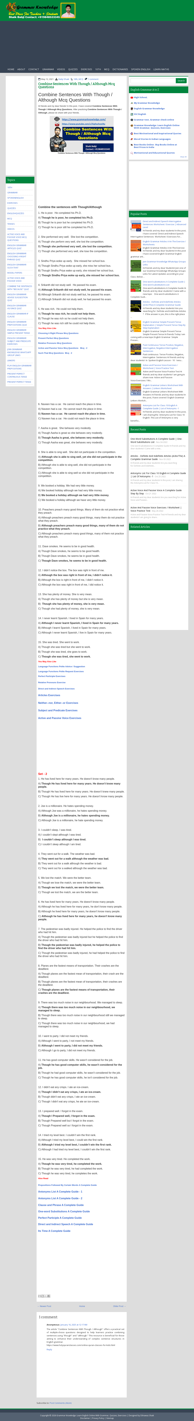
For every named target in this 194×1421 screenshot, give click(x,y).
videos (11, 229)
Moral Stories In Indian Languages (152, 139)
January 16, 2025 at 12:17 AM (73, 1324)
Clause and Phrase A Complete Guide (61, 1205)
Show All (183, 157)
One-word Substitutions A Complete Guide (64, 1211)
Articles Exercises (49, 695)
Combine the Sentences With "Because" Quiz (19, 288)
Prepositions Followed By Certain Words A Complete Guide (67, 1185)
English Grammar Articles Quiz (16, 247)
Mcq (106, 69)
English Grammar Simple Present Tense (18, 331)
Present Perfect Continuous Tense (17, 375)
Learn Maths (161, 69)
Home (11, 69)
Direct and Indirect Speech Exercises (56, 688)
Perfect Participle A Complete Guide (60, 1217)
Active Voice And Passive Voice (16, 279)
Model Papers (14, 272)
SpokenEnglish (15, 197)
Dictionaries (120, 69)
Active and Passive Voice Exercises (59, 718)
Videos (61, 69)
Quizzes (73, 69)
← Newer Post (44, 1306)
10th (98, 69)
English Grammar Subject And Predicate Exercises (19, 341)
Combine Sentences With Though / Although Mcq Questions (76, 85)
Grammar (48, 69)
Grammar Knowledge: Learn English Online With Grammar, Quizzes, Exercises (156, 126)
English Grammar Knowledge (149, 108)
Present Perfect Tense (19, 381)
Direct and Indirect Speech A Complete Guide (65, 1224)
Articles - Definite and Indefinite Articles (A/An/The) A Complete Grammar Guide (162, 303)
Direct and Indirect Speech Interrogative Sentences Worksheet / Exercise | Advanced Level (164, 224)
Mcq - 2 (83, 348)
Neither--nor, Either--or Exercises (58, 703)
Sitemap (110, 1418)
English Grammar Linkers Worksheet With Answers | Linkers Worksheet (163, 387)
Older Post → (119, 1306)
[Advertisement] (97, 43)
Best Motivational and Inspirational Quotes (157, 133)
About (21, 69)
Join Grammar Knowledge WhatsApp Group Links (19, 352)
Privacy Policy (98, 1418)
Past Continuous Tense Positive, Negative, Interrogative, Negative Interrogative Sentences (163, 348)
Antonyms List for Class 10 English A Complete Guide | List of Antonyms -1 (161, 407)
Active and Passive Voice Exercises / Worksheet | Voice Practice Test (160, 367)
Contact (33, 69)
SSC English (140, 114)
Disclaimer (85, 1418)
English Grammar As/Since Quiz (16, 307)
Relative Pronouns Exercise (52, 682)
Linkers (11, 360)
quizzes (11, 208)
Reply (49, 1349)
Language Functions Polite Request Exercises (61, 671)
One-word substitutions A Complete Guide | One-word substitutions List (164, 283)
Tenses (11, 223)
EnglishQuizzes (15, 213)
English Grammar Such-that (16, 266)
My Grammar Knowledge (147, 102)
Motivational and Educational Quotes (154, 152)
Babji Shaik (63, 79)
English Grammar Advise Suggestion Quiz (17, 297)
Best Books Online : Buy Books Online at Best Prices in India (155, 146)
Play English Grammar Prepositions (19, 367)
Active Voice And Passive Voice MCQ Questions (17, 237)
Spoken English (140, 69)
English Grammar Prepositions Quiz (17, 323)
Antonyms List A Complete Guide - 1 (60, 1191)
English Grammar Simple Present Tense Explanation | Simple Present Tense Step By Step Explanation (164, 324)
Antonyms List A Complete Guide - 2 (60, 1198)
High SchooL (140, 97)
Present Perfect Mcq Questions (53, 338)
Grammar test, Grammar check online (154, 119)
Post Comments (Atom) (60, 1403)
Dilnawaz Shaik (147, 1415)
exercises (86, 69)
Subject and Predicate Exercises (58, 710)
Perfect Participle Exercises (52, 676)
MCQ (81, 79)
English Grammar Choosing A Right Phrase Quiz (16, 256)
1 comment (93, 79)
